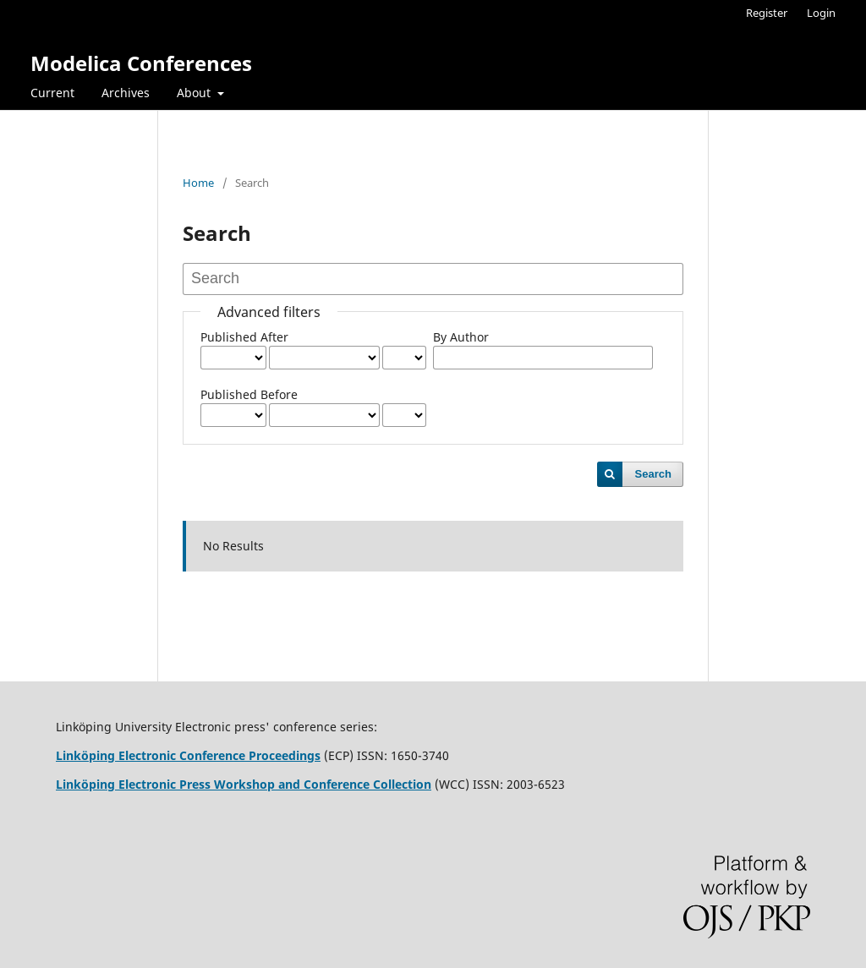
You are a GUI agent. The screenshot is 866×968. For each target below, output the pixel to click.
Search (653, 474)
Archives (125, 93)
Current (52, 93)
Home (198, 182)
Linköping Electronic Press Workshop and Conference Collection (243, 784)
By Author (461, 337)
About (195, 93)
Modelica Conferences (141, 63)
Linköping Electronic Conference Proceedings (188, 755)
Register (766, 12)
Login (821, 12)
